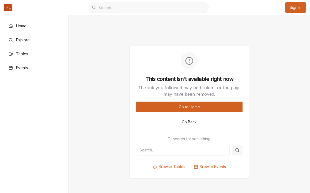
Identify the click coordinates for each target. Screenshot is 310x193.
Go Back (189, 122)
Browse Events (210, 166)
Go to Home (189, 107)
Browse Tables (169, 166)
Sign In (295, 7)
